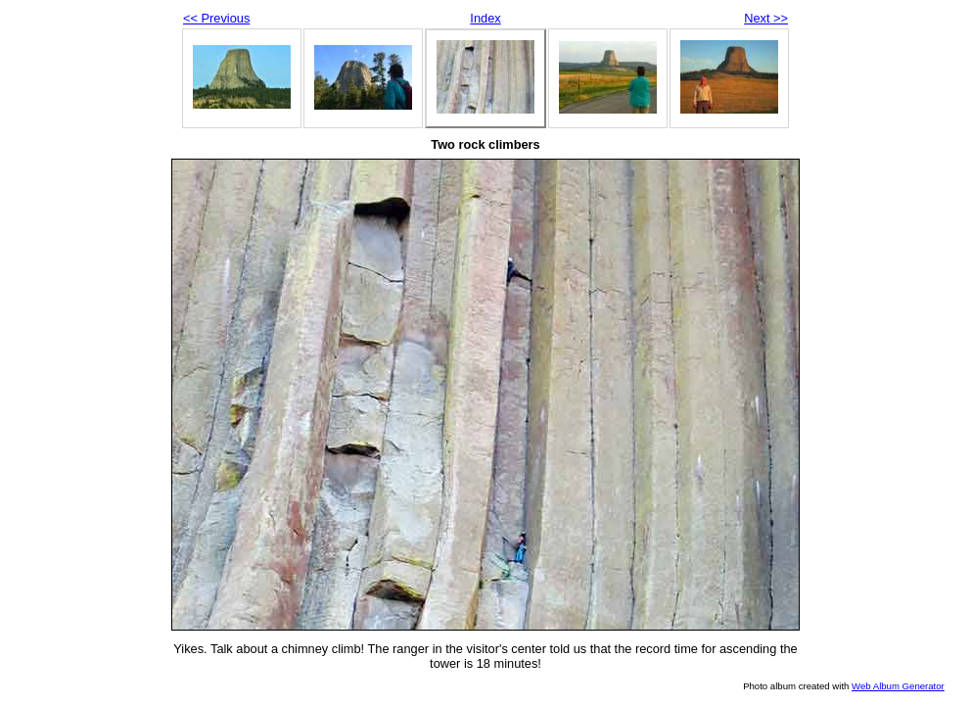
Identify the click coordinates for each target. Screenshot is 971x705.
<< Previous (216, 18)
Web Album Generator (898, 686)
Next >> (766, 18)
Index (485, 18)
